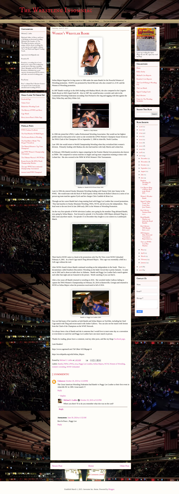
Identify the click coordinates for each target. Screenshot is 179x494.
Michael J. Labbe (70, 400)
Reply (60, 390)
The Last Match (94, 21)
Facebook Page (26, 99)
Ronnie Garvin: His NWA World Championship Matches (31, 162)
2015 (140, 270)
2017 (140, 156)
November (144, 162)
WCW (106, 364)
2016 (140, 267)
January (143, 263)
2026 (141, 127)
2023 (140, 136)
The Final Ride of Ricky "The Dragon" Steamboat (30, 142)
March (143, 256)
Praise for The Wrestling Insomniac (144, 100)
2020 (141, 146)
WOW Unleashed (73, 367)
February (144, 259)
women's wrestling (59, 367)
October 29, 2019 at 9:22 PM (91, 400)
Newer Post (57, 466)
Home (24, 21)
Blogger (111, 489)
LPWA (71, 364)
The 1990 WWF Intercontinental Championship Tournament (31, 168)
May (142, 250)
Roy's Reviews (141, 95)
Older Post (124, 466)
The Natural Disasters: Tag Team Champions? (32, 147)
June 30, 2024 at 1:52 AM (77, 418)
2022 (141, 139)
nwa (76, 364)
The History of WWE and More (31, 110)
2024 (141, 133)
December (144, 158)
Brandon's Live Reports (76, 21)
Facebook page (119, 339)
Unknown (61, 381)
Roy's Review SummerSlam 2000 (146, 212)
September (144, 168)
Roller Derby (141, 72)
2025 (140, 130)
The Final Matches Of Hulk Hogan (32, 134)
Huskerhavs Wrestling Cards (30, 106)
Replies (63, 396)
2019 (140, 149)
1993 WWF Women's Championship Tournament (32, 153)
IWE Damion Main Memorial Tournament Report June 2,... (147, 236)
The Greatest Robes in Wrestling (31, 137)
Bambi (60, 364)
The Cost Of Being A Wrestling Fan (114, 21)
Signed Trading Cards (37, 21)
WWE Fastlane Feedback (29, 130)
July (142, 175)
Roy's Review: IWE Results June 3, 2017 (145, 228)
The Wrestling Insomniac (55, 10)
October (144, 165)
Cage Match (25, 114)
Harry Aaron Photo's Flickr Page (31, 117)
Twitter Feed (25, 103)
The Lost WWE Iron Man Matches (146, 244)
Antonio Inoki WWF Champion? (31, 172)
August (143, 171)
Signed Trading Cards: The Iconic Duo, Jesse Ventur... (146, 204)
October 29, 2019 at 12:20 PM (77, 381)
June (142, 178)
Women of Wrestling (117, 364)
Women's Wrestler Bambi (146, 197)
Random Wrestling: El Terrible (145, 182)
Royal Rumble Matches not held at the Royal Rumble (147, 220)
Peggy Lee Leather (85, 364)
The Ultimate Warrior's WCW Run (32, 158)
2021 (140, 143)
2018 (140, 152)
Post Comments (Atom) (95, 475)
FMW (66, 364)
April (142, 253)
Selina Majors (98, 364)
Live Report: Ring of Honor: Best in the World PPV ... (146, 190)
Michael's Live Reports (56, 21)
